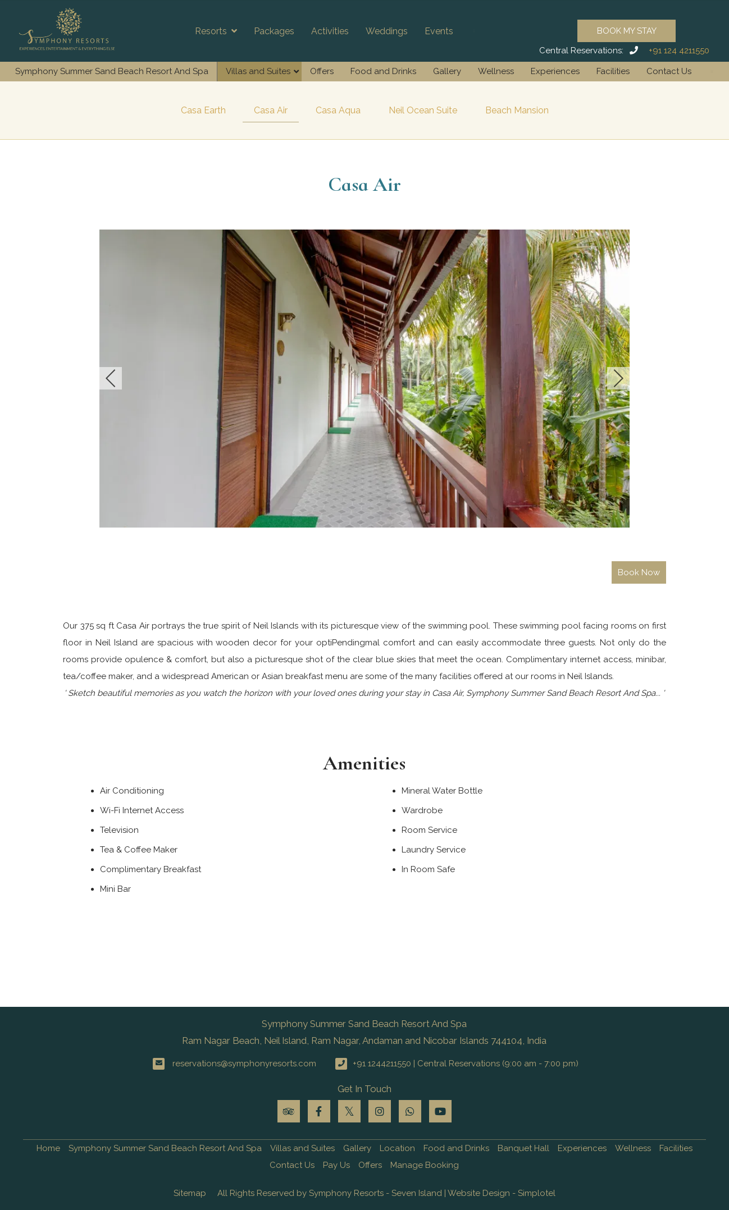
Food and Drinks (383, 71)
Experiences (555, 71)
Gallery (447, 71)
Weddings (387, 31)
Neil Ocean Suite (423, 110)
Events (439, 31)
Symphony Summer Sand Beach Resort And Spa (111, 71)
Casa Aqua (338, 110)
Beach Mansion (517, 110)
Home (48, 1148)
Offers (322, 71)
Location (397, 1148)
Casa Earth (203, 110)
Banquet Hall (523, 1148)
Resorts (216, 31)
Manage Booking (424, 1165)
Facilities (613, 71)
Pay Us (336, 1165)
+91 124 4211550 (679, 50)
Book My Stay (627, 31)
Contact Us (668, 71)
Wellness (496, 71)
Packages (274, 31)
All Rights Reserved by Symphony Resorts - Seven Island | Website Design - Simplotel (386, 1193)
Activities (330, 31)
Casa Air (271, 110)
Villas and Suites (258, 71)
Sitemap (190, 1193)
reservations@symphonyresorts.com (244, 1063)
